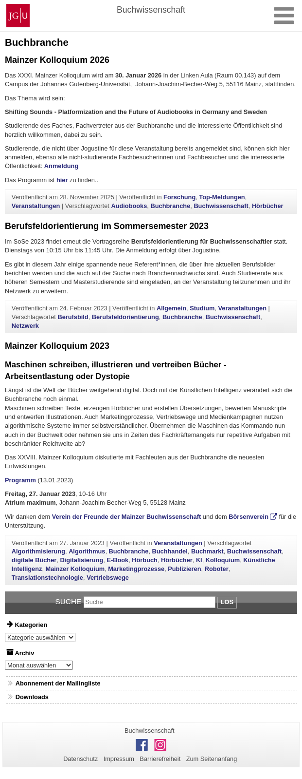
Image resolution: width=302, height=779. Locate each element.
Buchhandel (170, 551)
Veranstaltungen (36, 205)
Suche (68, 601)
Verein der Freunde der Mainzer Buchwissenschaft (126, 516)
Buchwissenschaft (221, 205)
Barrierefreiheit (160, 758)
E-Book (117, 560)
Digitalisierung (81, 560)
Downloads (32, 697)
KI (199, 560)
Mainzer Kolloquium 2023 (57, 346)
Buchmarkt (207, 551)
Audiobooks (129, 205)
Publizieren (184, 568)
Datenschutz (80, 758)
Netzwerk (25, 325)
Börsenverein (248, 516)
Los (227, 602)
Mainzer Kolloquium (75, 568)
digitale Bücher (34, 560)
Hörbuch (145, 560)
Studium (202, 308)
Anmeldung (61, 166)
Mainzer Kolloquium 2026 (57, 60)
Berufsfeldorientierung (125, 317)
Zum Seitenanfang (211, 758)
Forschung (179, 197)
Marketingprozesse (136, 568)
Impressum (119, 758)
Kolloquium (223, 560)
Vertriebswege (108, 577)
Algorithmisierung (38, 551)
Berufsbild (72, 317)
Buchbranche (170, 205)
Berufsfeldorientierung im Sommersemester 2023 (107, 226)
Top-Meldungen (222, 197)
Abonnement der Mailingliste (58, 683)
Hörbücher (268, 205)
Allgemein (171, 308)
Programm (20, 480)
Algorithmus (87, 551)
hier (62, 180)
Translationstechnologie (47, 577)
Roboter (217, 568)
